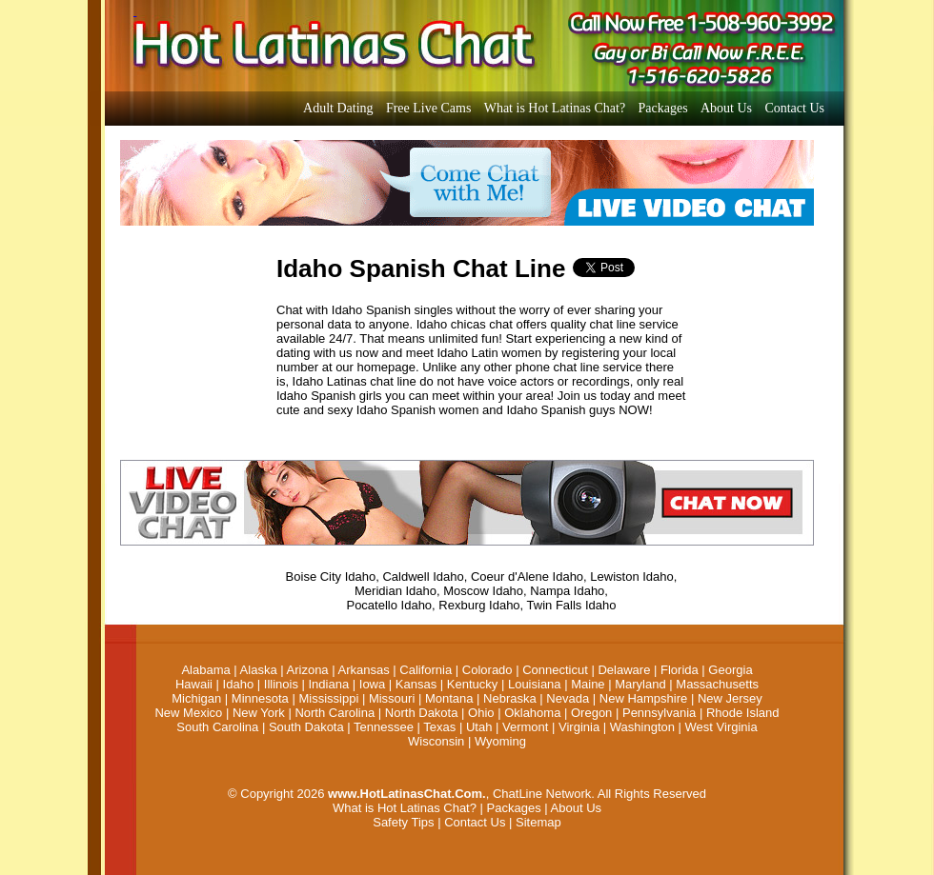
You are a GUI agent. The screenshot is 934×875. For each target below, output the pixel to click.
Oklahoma (532, 713)
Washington (642, 727)
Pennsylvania (659, 713)
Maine (587, 684)
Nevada (567, 698)
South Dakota (306, 727)
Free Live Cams (428, 108)
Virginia (578, 727)
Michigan (196, 698)
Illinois (281, 684)
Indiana (329, 684)
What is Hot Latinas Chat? (555, 108)
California (425, 670)
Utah (479, 727)
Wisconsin (436, 741)
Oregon (591, 713)
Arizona (308, 670)
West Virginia (721, 727)
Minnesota (260, 698)
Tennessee (384, 727)
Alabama (205, 670)
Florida (679, 670)
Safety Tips (403, 822)
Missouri (392, 698)
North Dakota (421, 713)
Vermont (525, 727)
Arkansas (363, 670)
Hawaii (194, 684)
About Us (726, 108)
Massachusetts (717, 684)
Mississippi (328, 698)
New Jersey (730, 698)
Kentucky (472, 684)
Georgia (730, 670)
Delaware (624, 670)
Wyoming (500, 741)
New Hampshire (643, 698)
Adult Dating (338, 108)
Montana (449, 698)
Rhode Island (743, 713)
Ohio (481, 713)
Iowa (372, 684)
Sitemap (538, 822)
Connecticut (555, 670)
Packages (663, 108)
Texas (439, 727)
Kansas (416, 684)
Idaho (238, 684)
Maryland (640, 684)
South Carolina (217, 727)
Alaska (258, 670)
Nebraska (510, 698)
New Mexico (188, 713)
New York (259, 713)
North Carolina (334, 713)
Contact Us (794, 108)
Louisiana (534, 684)
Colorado (487, 670)
